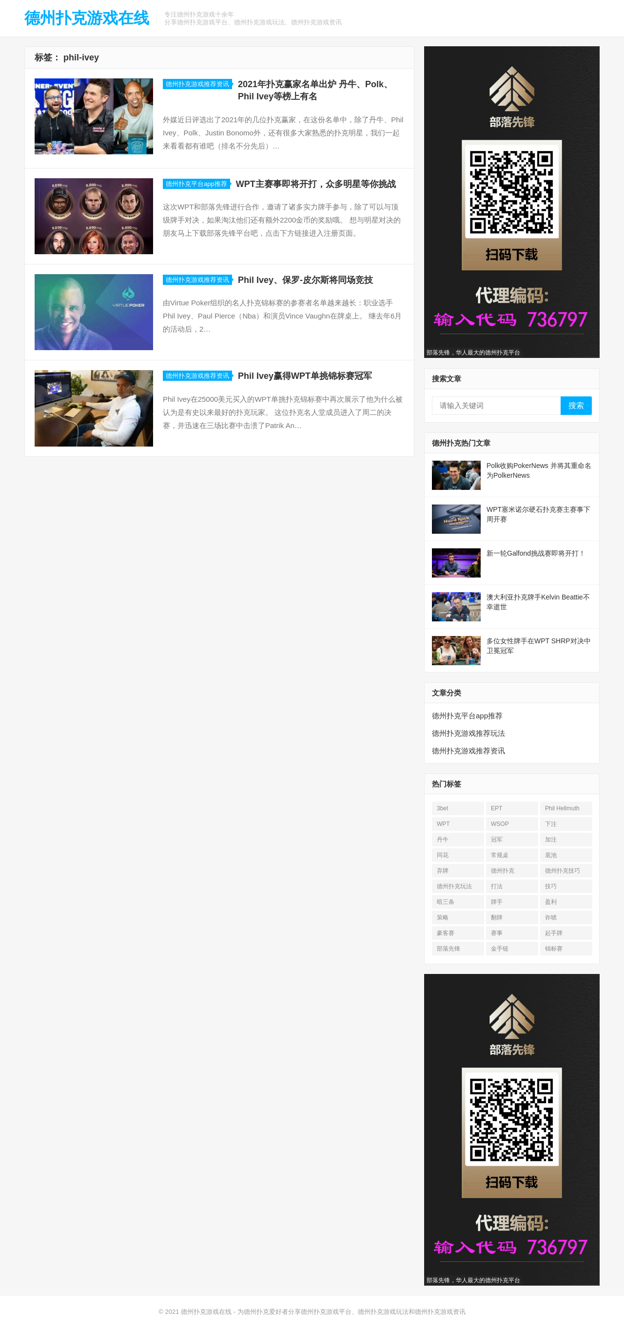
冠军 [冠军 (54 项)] (497, 839)
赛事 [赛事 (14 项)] (497, 933)
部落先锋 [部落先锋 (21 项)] (448, 948)
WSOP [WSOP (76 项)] (500, 824)
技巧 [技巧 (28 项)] (551, 886)
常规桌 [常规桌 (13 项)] (499, 855)
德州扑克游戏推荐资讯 (197, 84)
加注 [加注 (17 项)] (551, 839)
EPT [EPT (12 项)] (496, 808)
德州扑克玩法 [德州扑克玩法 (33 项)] (454, 886)
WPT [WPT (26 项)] (443, 824)
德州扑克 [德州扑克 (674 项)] (502, 870)
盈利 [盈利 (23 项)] (551, 901)
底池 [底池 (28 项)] (551, 855)
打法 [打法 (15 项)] (497, 886)
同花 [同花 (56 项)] (442, 855)
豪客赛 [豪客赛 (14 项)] (445, 933)
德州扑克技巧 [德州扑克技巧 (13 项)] (562, 870)
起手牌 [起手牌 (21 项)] (554, 933)
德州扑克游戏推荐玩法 (468, 733)
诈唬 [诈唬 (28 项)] (551, 917)
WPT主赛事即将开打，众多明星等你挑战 (316, 184)
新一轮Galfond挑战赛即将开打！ (536, 553)
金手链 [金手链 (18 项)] (499, 948)
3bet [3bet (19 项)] (442, 808)
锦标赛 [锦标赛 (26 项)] (554, 948)
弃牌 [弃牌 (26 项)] (442, 870)
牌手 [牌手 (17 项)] (497, 901)
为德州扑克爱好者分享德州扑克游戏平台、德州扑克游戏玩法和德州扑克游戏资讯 (351, 1311)
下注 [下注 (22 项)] (551, 824)
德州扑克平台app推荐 (196, 183)
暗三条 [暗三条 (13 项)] (445, 901)
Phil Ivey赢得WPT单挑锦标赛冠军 (305, 376)
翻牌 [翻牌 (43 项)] (497, 917)
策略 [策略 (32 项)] (442, 917)
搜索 (576, 405)
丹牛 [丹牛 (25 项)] (442, 839)
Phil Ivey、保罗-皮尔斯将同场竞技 (305, 280)
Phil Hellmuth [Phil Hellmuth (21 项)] (562, 808)
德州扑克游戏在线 (86, 18)
